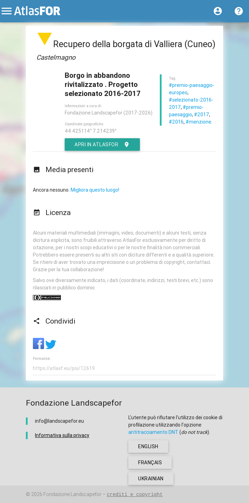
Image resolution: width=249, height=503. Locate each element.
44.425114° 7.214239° (90, 131)
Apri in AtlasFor (102, 144)
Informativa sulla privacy (62, 435)
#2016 (176, 122)
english (148, 446)
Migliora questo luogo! (95, 190)
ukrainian (151, 478)
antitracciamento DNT (153, 432)
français (150, 462)
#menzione (198, 122)
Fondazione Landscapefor (72, 494)
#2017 (201, 114)
